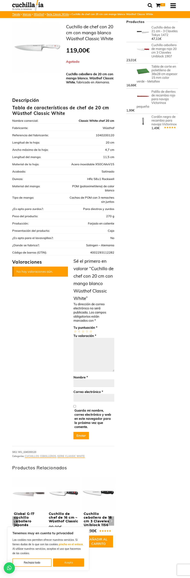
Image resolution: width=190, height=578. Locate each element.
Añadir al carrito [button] (98, 541)
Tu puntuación (85, 327)
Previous (15, 521)
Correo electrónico (88, 392)
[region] (48, 549)
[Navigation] (173, 5)
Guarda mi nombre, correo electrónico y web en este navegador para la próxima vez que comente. (92, 418)
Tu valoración (84, 336)
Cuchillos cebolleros (40, 456)
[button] (9, 568)
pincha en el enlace (71, 544)
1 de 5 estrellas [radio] (75, 331)
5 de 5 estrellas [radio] (90, 331)
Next (111, 521)
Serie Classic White (71, 456)
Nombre (80, 377)
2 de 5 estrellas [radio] (79, 331)
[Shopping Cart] (161, 5)
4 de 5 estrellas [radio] (86, 331)
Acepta (68, 562)
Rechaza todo (32, 562)
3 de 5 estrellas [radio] (82, 331)
